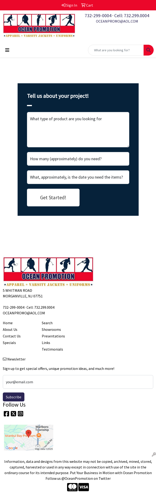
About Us (10, 329)
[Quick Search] (116, 50)
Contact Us (12, 336)
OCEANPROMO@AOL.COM (117, 21)
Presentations (53, 336)
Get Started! (53, 197)
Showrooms (51, 329)
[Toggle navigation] (7, 50)
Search (47, 322)
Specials (9, 342)
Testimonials (52, 349)
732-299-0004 (98, 15)
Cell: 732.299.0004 (131, 15)
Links (46, 342)
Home (8, 322)
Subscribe (13, 397)
